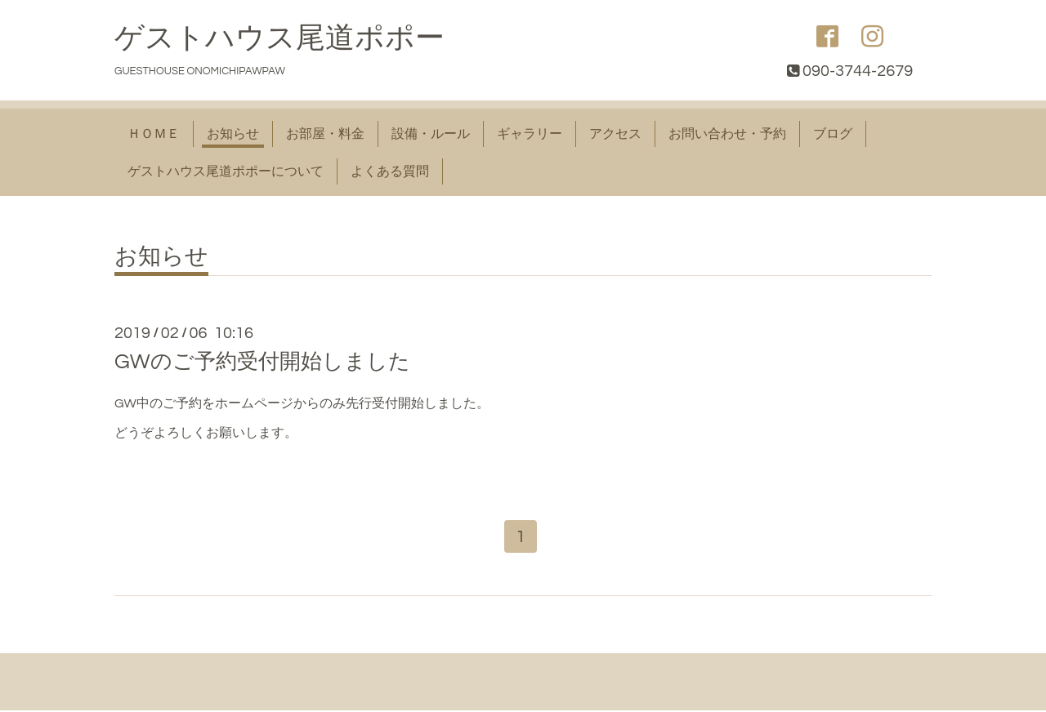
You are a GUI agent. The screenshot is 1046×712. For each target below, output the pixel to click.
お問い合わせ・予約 (727, 133)
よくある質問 (390, 171)
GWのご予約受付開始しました (262, 361)
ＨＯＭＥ (153, 133)
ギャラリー (529, 133)
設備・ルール (430, 133)
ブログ (832, 133)
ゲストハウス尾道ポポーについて (225, 171)
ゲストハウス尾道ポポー (279, 38)
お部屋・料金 (325, 133)
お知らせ (233, 133)
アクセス (615, 133)
